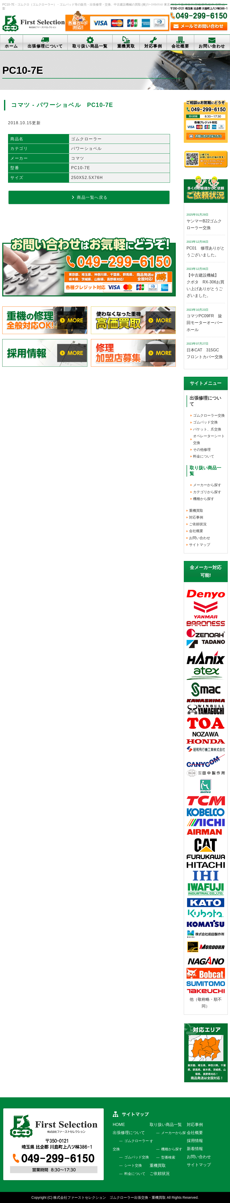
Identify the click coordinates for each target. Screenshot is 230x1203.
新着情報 (195, 1149)
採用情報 (195, 1140)
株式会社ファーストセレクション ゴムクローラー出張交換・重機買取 (109, 1197)
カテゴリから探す (207, 492)
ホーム (11, 46)
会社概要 (180, 46)
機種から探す (203, 499)
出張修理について (45, 46)
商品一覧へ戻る (89, 197)
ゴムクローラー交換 (209, 415)
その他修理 (202, 450)
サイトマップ (199, 545)
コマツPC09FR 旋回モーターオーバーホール (205, 323)
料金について (203, 456)
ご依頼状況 (198, 524)
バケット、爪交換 (207, 429)
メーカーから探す (207, 485)
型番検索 (168, 1157)
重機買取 (126, 46)
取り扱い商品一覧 (90, 46)
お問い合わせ (212, 46)
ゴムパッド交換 (205, 422)
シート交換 (133, 1165)
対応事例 (153, 46)
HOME (119, 1124)
